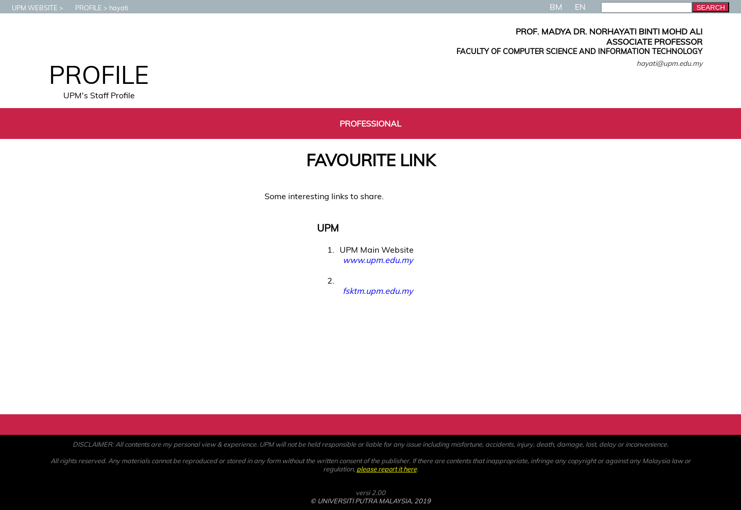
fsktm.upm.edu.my (378, 291)
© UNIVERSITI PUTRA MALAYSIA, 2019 (370, 501)
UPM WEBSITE (30, 8)
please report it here (387, 469)
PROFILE (83, 8)
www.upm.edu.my (378, 260)
